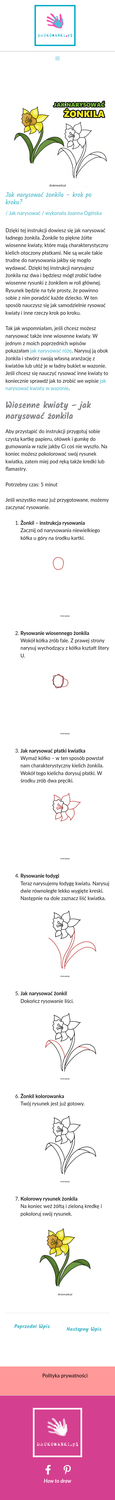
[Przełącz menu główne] (57, 58)
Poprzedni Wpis (32, 1326)
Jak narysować (25, 213)
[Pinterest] (67, 1470)
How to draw (57, 1481)
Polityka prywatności (65, 1376)
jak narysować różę (51, 351)
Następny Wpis (84, 1329)
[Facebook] (48, 1470)
